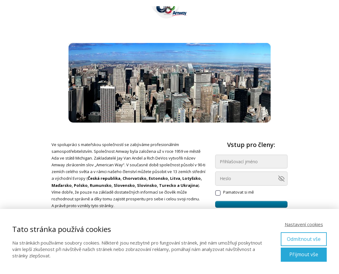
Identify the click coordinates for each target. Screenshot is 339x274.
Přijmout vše (303, 254)
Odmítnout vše (304, 239)
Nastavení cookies (304, 224)
